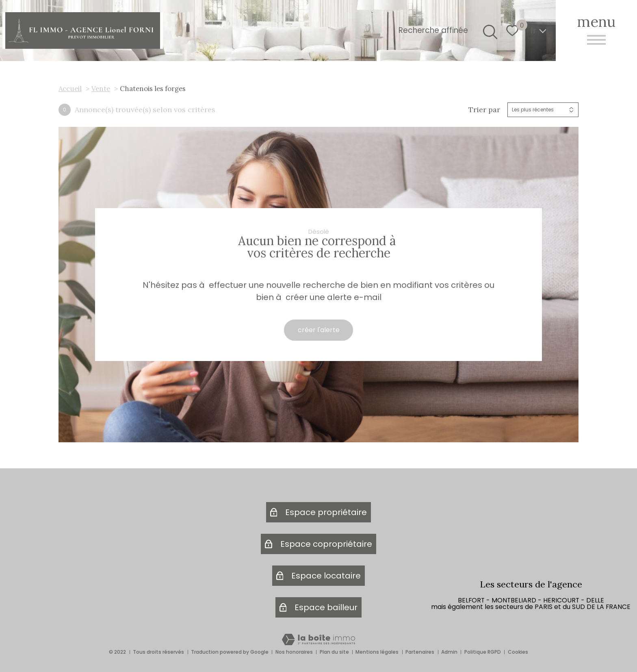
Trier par (484, 109)
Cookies (518, 651)
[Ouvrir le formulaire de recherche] (488, 30)
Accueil (70, 88)
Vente (100, 88)
